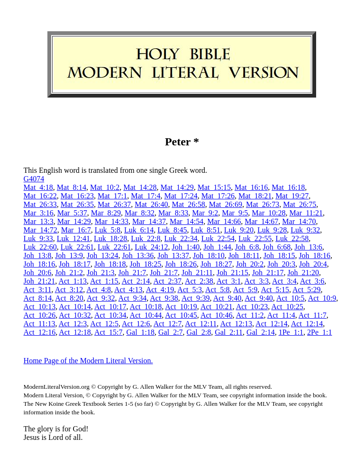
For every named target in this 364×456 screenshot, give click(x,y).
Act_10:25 (287, 307)
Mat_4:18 (38, 187)
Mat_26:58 (188, 204)
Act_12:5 (104, 324)
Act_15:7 (108, 332)
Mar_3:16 (39, 213)
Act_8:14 (38, 298)
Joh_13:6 (308, 247)
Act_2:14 (136, 281)
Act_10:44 (146, 315)
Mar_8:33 (173, 213)
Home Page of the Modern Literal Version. (88, 361)
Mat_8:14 (71, 187)
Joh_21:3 (101, 272)
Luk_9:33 (38, 238)
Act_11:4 (281, 315)
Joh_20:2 (250, 264)
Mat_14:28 (139, 187)
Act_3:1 (229, 281)
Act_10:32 (75, 315)
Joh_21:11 (197, 272)
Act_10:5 (290, 298)
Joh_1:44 (217, 247)
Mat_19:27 (292, 196)
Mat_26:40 (151, 204)
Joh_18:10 (209, 255)
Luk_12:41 (73, 238)
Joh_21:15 (232, 272)
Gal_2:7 (170, 332)
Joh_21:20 (303, 272)
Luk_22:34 (180, 238)
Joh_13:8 (38, 255)
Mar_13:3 (39, 221)
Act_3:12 (69, 290)
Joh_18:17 (75, 264)
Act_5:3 (189, 290)
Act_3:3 (256, 281)
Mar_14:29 (74, 221)
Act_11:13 (39, 324)
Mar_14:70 (299, 221)
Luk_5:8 (107, 230)
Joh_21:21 (39, 281)
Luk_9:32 (305, 230)
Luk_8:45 (172, 230)
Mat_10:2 (104, 187)
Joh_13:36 (138, 255)
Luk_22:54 (218, 238)
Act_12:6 (136, 324)
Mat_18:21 (255, 196)
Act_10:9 (322, 298)
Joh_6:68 (277, 247)
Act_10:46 (216, 315)
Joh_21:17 (268, 272)
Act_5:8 (217, 290)
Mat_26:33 (40, 204)
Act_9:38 (164, 298)
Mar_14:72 (40, 230)
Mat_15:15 (214, 187)
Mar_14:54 (186, 221)
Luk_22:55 (255, 238)
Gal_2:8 (199, 332)
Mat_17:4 (145, 196)
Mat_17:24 (180, 196)
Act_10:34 (110, 315)
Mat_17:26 (218, 196)
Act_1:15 (104, 281)
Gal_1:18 (140, 332)
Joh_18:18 (110, 264)
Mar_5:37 (72, 213)
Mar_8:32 (140, 213)
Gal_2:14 (260, 332)
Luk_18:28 (110, 238)
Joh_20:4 (313, 264)
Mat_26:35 (77, 204)
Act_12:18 (75, 332)
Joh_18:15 (279, 255)
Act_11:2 (250, 315)
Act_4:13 (128, 290)
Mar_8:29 (106, 213)
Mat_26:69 (225, 204)
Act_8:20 (69, 298)
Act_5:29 (306, 290)
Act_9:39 (196, 298)
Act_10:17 (110, 307)
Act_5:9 (245, 290)
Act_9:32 (101, 298)
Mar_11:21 (306, 213)
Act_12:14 (271, 324)
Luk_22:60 (40, 247)
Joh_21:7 (132, 272)
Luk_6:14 (139, 230)
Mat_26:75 (299, 204)
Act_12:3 (73, 324)
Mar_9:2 (205, 213)
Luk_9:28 (272, 230)
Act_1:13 (72, 281)
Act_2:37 (167, 281)
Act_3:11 (38, 290)
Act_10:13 (40, 307)
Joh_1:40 (186, 247)
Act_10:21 (216, 307)
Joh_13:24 (102, 255)
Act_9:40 (227, 298)
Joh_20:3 (281, 264)
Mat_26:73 (262, 204)
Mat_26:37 (114, 204)
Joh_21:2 (69, 272)
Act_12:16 (40, 332)
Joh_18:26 (181, 264)
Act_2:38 (199, 281)
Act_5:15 (275, 290)
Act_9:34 (132, 298)
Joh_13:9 (69, 255)
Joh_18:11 (244, 255)
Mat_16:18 (288, 187)
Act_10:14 (75, 307)
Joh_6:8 (247, 247)
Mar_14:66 (224, 221)
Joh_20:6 (38, 272)
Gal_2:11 (229, 332)
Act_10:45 (181, 315)
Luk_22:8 (145, 238)
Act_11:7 (313, 315)
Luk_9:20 (239, 230)
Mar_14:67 (261, 221)
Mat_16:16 (251, 187)
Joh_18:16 (314, 255)
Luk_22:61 (77, 247)
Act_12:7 (168, 324)
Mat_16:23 (77, 196)
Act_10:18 (146, 307)
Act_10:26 (40, 315)
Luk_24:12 (151, 247)
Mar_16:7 (76, 230)
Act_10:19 (181, 307)
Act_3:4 (284, 281)
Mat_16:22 (40, 196)
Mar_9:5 (235, 213)
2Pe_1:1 (319, 332)
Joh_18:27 (216, 264)
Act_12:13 (236, 324)
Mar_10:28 (268, 213)
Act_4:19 (160, 290)
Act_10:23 (252, 307)
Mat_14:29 (176, 187)
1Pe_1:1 (291, 332)
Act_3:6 (312, 281)
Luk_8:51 (205, 230)
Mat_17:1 (112, 196)
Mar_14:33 (111, 221)
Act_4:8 (98, 290)
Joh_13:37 (173, 255)
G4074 (34, 179)
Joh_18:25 (146, 264)
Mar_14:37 (149, 221)
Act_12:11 (201, 324)
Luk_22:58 (292, 238)
